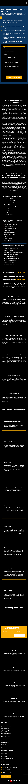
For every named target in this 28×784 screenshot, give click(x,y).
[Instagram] (14, 781)
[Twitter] (8, 781)
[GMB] (22, 781)
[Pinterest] (17, 781)
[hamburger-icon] (25, 3)
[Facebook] (6, 781)
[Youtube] (11, 781)
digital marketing (22, 182)
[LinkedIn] (20, 781)
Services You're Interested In (9, 60)
